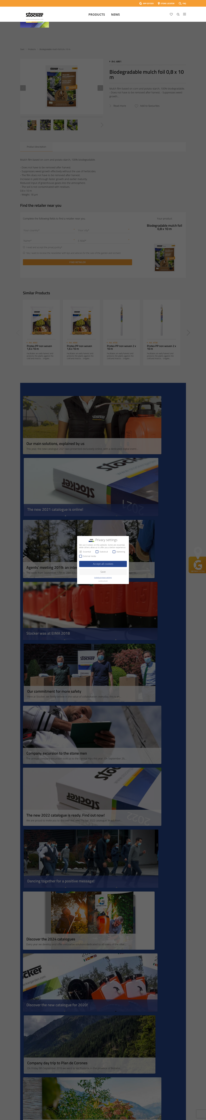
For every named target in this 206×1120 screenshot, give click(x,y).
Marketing (119, 551)
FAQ (184, 3)
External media (87, 556)
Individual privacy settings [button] (103, 577)
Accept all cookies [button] (103, 563)
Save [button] (103, 571)
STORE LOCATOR (167, 3)
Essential (85, 551)
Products (96, 14)
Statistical (102, 551)
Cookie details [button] (103, 581)
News (115, 14)
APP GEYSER (148, 3)
